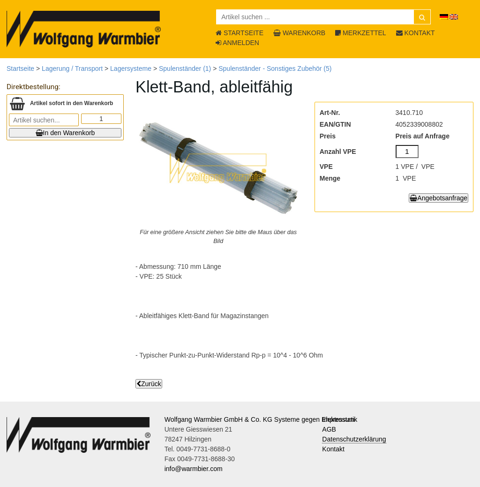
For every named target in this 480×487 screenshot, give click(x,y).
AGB (329, 429)
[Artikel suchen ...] (323, 17)
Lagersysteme (130, 68)
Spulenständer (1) (185, 68)
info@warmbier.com (194, 468)
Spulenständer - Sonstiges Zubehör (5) (274, 68)
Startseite (20, 68)
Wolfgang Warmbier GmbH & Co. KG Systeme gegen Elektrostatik (261, 419)
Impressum (338, 419)
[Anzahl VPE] (407, 151)
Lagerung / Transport (72, 68)
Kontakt (333, 449)
